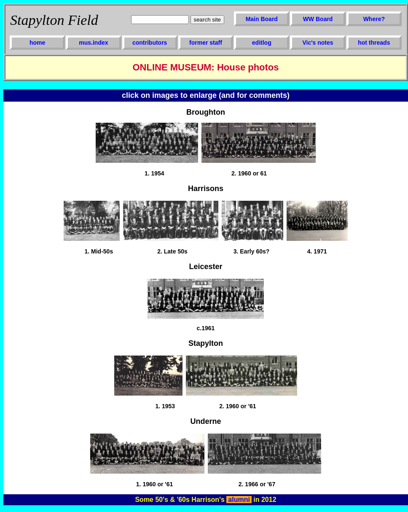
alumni (239, 499)
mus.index (93, 42)
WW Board (318, 19)
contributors (149, 42)
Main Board (262, 19)
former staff (205, 42)
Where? (374, 19)
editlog (261, 42)
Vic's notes (317, 42)
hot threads (374, 42)
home (37, 42)
